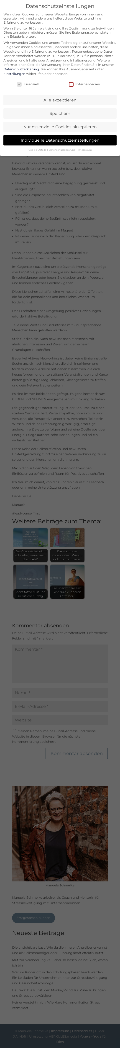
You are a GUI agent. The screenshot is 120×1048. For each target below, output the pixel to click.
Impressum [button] (85, 149)
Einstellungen (14, 74)
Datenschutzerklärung (21, 69)
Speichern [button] (60, 113)
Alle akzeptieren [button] (60, 100)
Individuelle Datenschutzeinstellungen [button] (60, 140)
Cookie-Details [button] (37, 149)
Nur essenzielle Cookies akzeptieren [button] (60, 126)
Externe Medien (84, 84)
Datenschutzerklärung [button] (62, 149)
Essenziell (28, 84)
